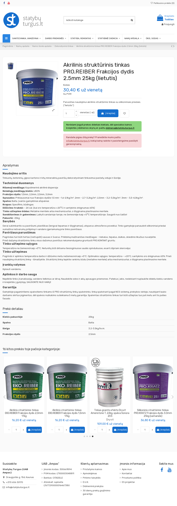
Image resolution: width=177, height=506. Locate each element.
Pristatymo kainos (92, 469)
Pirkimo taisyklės (92, 477)
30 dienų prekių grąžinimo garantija (96, 492)
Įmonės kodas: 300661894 (58, 469)
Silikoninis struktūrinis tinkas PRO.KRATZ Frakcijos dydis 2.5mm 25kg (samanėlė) (24, 413)
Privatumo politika (131, 477)
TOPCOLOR (110, 416)
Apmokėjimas (90, 473)
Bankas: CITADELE (53, 477)
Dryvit (67, 419)
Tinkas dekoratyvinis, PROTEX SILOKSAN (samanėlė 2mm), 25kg (109, 412)
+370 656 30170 (14, 482)
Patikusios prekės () (162, 3)
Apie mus (127, 469)
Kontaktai (127, 473)
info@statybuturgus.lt (17, 487)
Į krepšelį (108, 113)
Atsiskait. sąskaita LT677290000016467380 (57, 484)
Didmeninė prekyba (93, 486)
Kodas (66, 85)
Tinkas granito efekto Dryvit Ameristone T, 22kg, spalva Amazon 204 (67, 413)
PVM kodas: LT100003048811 (59, 473)
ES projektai (128, 482)
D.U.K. (86, 482)
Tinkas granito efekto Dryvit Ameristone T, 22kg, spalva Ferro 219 (153, 413)
